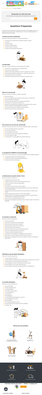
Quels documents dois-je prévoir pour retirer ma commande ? (17, 193)
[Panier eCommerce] (3, 3)
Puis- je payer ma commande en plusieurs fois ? (14, 102)
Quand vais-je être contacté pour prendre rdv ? (14, 225)
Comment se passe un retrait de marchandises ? (14, 183)
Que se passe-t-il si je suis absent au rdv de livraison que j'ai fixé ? (18, 235)
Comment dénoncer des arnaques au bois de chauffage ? (16, 303)
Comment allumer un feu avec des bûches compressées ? (16, 261)
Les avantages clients (9, 292)
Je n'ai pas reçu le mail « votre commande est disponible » (16, 133)
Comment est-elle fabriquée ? (11, 45)
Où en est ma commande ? (10, 130)
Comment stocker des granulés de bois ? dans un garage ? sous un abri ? (20, 71)
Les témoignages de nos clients (11, 298)
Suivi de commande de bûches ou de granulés (14, 128)
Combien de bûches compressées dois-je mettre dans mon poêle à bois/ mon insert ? (22, 259)
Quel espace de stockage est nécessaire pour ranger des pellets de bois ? (20, 73)
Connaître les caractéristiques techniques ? (13, 48)
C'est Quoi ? (7, 42)
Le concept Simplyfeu (9, 289)
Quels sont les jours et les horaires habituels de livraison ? (17, 229)
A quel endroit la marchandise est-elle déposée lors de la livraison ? (18, 233)
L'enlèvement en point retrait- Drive (12, 180)
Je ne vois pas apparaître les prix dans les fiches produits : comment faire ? (20, 98)
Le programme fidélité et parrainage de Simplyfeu (15, 156)
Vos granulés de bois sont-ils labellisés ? (13, 74)
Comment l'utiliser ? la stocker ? (11, 47)
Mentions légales (8, 300)
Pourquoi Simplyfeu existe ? (10, 287)
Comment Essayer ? (9, 43)
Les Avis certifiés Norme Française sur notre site (15, 297)
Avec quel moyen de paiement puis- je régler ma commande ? (17, 101)
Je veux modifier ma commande (11, 132)
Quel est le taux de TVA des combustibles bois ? (14, 108)
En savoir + (23, 386)
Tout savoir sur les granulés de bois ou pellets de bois (16, 68)
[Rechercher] (35, 18)
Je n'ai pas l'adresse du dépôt (11, 135)
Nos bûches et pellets (8, 393)
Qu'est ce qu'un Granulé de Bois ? (12, 70)
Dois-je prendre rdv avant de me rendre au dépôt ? (15, 186)
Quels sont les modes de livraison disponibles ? (14, 222)
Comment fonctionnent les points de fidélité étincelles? (16, 158)
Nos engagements (8, 295)
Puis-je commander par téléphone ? (12, 99)
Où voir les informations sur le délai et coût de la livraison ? (17, 107)
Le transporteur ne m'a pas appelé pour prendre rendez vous (17, 136)
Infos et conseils (25, 393)
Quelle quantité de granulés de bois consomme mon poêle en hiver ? (19, 76)
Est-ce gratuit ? (8, 184)
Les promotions (8, 294)
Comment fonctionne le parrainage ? (12, 160)
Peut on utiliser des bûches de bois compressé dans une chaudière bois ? (20, 266)
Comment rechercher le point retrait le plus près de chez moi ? (17, 181)
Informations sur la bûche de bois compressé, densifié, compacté (18, 40)
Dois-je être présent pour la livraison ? (13, 227)
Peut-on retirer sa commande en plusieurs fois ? (15, 198)
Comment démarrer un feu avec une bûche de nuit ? (15, 264)
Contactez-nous (8, 305)
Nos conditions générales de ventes (12, 302)
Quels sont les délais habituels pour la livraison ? (15, 230)
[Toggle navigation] (5, 3)
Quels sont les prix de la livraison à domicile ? (14, 224)
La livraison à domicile (9, 221)
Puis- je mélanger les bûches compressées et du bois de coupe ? (18, 263)
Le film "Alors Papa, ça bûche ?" (11, 290)
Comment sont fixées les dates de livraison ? (14, 232)
